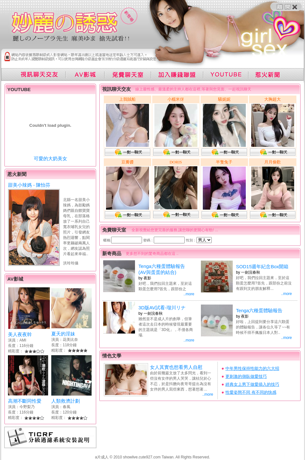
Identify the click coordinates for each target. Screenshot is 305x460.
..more (188, 294)
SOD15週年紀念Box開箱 (262, 266)
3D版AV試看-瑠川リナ (162, 307)
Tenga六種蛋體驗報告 (259, 310)
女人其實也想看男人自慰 (176, 367)
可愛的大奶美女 (50, 158)
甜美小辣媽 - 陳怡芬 (29, 185)
